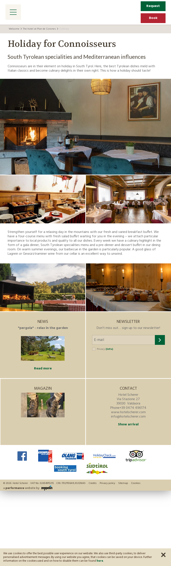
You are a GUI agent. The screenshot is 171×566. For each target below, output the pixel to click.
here (100, 561)
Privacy (105, 349)
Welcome (14, 29)
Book (153, 18)
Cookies (135, 483)
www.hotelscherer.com (128, 412)
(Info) (109, 349)
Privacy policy (107, 483)
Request (153, 6)
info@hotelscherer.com (128, 416)
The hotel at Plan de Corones (39, 29)
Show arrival (128, 424)
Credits (93, 483)
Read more (43, 368)
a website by (27, 488)
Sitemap (123, 483)
